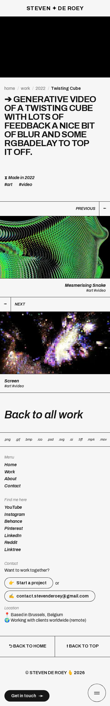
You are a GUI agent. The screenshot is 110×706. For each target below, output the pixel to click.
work (25, 88)
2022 (40, 88)
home (9, 88)
